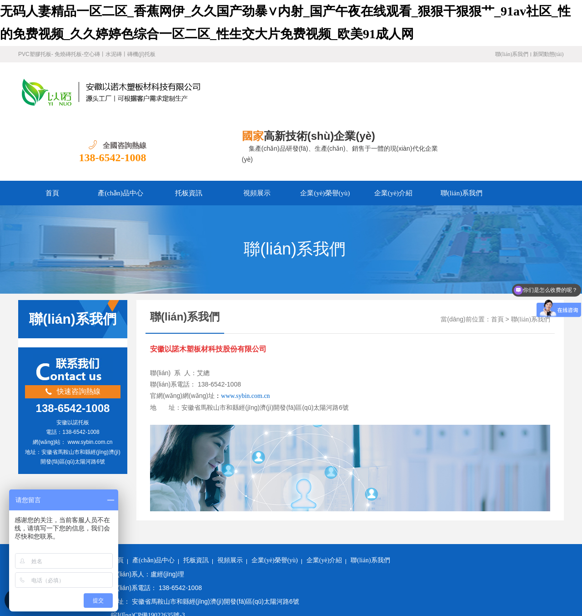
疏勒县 (519, 598)
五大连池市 (309, 609)
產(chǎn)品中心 (120, 133)
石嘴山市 (567, 598)
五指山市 (200, 598)
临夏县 (383, 598)
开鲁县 (428, 598)
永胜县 (473, 598)
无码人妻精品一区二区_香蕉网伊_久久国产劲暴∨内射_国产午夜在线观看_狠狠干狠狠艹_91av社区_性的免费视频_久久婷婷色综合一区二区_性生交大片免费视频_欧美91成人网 (246, 587)
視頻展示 (257, 133)
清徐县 (152, 598)
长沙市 (405, 609)
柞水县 (382, 609)
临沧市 (310, 598)
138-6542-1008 (530, 98)
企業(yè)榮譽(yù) (325, 133)
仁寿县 (248, 598)
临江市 (279, 609)
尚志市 (496, 598)
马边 (268, 598)
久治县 (451, 598)
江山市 (337, 609)
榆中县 (175, 598)
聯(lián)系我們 (512, 54)
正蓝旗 (189, 609)
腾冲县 (257, 609)
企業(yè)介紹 (393, 133)
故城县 (212, 609)
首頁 (52, 133)
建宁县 (287, 598)
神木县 (332, 598)
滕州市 (541, 598)
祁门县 (226, 598)
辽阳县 (122, 609)
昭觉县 (360, 609)
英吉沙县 (358, 598)
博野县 (167, 609)
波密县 (234, 609)
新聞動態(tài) (548, 54)
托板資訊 (188, 133)
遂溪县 (129, 598)
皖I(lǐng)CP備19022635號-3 (148, 556)
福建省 (144, 609)
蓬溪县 (406, 598)
